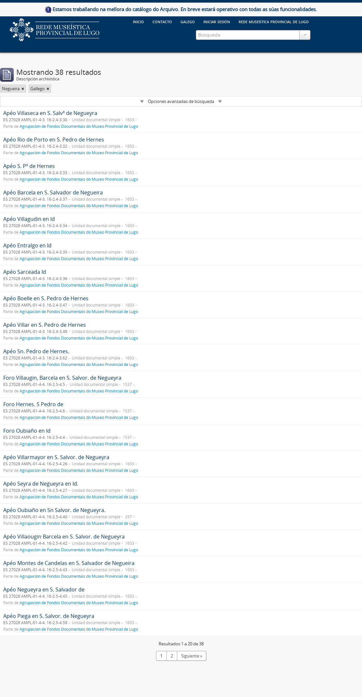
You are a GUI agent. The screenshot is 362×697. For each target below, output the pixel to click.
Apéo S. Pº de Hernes (29, 166)
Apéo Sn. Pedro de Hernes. (36, 351)
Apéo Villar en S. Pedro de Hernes (44, 324)
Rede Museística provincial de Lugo (274, 21)
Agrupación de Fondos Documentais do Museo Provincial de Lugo (79, 126)
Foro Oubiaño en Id (27, 430)
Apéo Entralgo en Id (27, 245)
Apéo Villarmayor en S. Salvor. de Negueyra (56, 457)
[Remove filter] (23, 88)
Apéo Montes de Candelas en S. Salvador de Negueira (68, 563)
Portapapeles (305, 34)
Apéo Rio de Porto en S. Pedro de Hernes (53, 139)
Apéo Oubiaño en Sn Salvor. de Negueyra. (54, 510)
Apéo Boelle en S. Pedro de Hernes (45, 298)
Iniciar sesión (216, 21)
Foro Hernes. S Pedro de (33, 404)
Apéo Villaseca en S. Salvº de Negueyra (50, 113)
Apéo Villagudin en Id (29, 219)
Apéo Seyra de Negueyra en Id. (40, 483)
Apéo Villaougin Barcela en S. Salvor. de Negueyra (64, 536)
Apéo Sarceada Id (24, 271)
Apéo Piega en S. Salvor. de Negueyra (48, 616)
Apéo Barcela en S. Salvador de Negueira (53, 192)
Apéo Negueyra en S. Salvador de (44, 589)
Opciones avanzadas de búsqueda (181, 101)
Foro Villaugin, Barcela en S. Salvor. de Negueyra (62, 377)
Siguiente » (191, 656)
